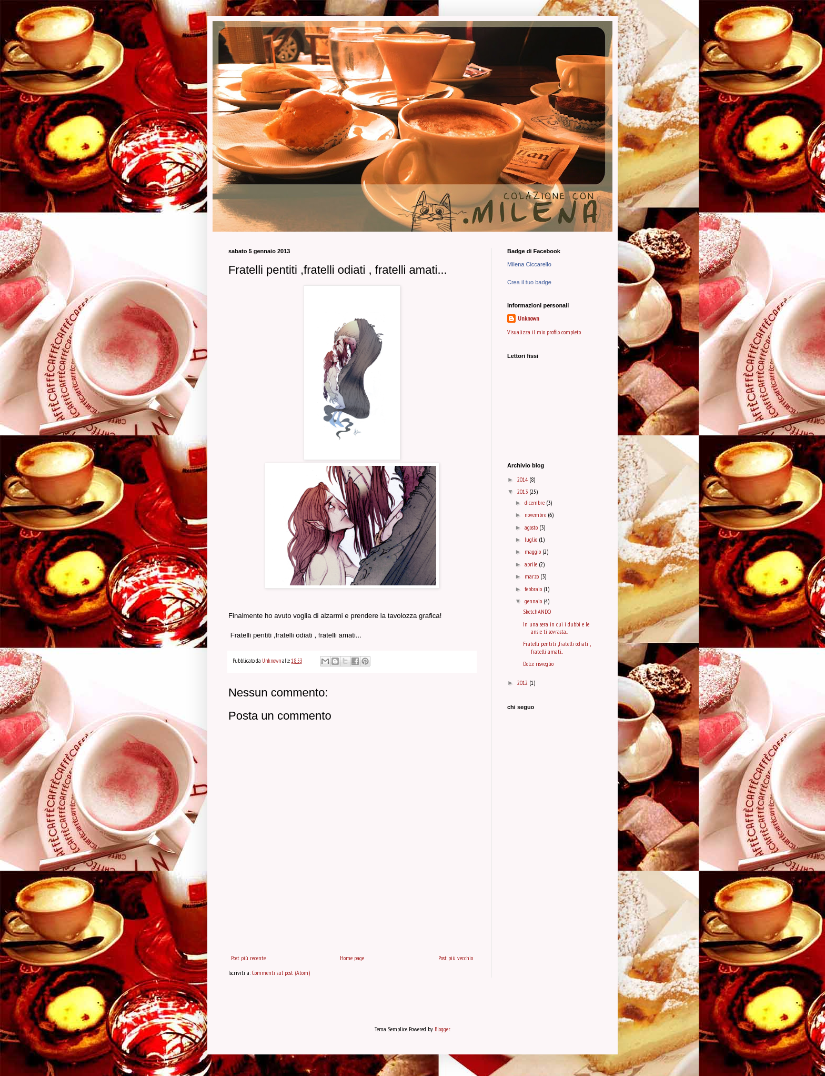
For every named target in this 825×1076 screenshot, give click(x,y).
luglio (532, 539)
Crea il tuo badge (529, 282)
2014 (523, 479)
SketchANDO (537, 611)
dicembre (535, 502)
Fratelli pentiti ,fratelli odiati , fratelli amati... (556, 647)
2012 (523, 682)
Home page (352, 958)
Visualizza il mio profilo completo (544, 332)
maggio (533, 551)
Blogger (442, 1029)
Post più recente (248, 958)
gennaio (534, 601)
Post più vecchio (455, 958)
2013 (523, 491)
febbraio (534, 589)
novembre (536, 515)
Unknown (528, 318)
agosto (532, 527)
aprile (532, 564)
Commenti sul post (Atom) (281, 973)
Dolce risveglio (538, 663)
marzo (532, 576)
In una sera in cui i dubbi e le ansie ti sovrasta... (556, 627)
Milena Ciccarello (529, 264)
